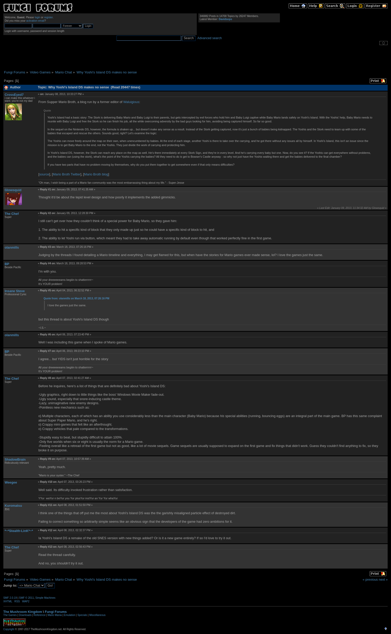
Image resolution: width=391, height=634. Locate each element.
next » (383, 579)
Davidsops (225, 19)
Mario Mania (55, 615)
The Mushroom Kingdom (22, 612)
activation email (35, 20)
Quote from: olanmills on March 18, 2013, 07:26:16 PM (76, 298)
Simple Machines (45, 597)
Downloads (25, 615)
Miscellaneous (97, 615)
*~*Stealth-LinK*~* (19, 531)
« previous (370, 579)
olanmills (12, 247)
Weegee (11, 482)
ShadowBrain (15, 459)
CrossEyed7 (14, 95)
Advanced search (209, 38)
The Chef (12, 214)
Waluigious (131, 102)
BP (7, 264)
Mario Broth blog (96, 174)
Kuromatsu (13, 506)
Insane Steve (15, 291)
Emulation (69, 615)
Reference (40, 615)
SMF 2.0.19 (10, 597)
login (37, 17)
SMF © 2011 (26, 597)
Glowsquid (13, 190)
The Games (10, 615)
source (44, 174)
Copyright (8, 629)
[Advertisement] (195, 57)
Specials (82, 615)
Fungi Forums (56, 612)
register (48, 17)
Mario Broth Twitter (66, 174)
